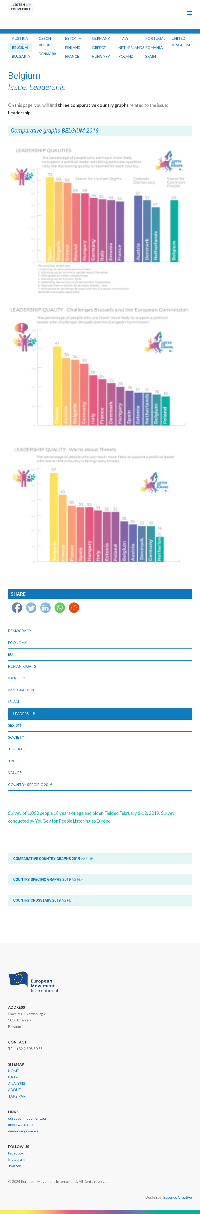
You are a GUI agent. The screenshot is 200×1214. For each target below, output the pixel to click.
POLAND (126, 56)
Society (16, 737)
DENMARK (48, 53)
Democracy (19, 630)
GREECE (99, 47)
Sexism (14, 725)
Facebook (16, 1153)
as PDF (53, 859)
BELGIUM (20, 47)
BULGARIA (21, 56)
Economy (17, 642)
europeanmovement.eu (27, 1118)
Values (15, 772)
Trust (14, 761)
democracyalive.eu (23, 1131)
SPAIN (150, 56)
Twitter (14, 1166)
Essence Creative (177, 1197)
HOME (13, 1070)
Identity (16, 678)
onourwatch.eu (20, 1124)
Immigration (21, 690)
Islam (13, 701)
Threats (16, 749)
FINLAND (73, 47)
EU (10, 654)
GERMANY (101, 38)
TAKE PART (18, 1096)
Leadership (24, 713)
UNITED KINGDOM (181, 41)
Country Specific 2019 (30, 784)
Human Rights (22, 666)
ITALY (123, 38)
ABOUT (14, 1089)
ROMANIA (154, 47)
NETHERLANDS (131, 47)
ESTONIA (73, 38)
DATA (13, 1077)
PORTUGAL (155, 38)
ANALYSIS (16, 1083)
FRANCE (72, 56)
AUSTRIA (20, 38)
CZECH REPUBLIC (47, 41)
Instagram (16, 1159)
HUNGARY (101, 56)
